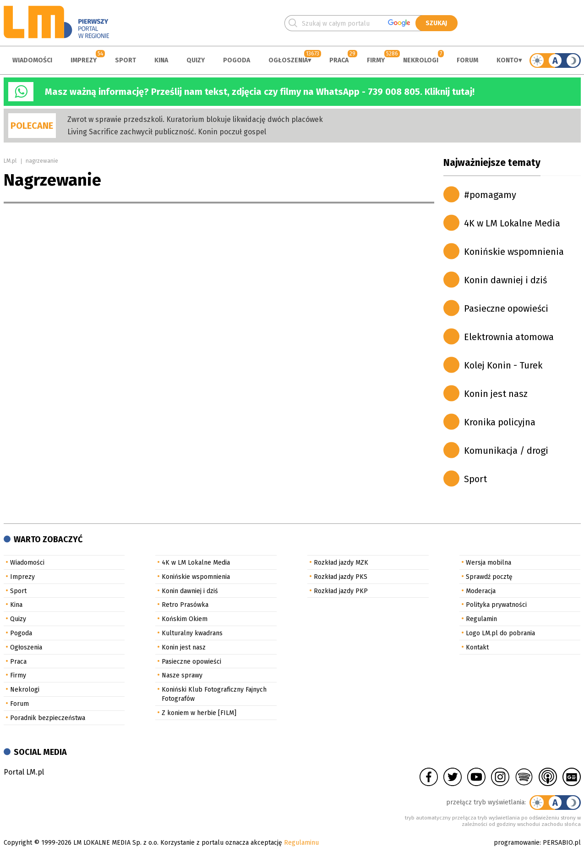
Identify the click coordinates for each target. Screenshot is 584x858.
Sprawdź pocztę (489, 577)
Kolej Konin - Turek (503, 365)
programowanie (517, 843)
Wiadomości (32, 60)
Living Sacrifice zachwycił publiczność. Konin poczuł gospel (166, 131)
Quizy (195, 60)
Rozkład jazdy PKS (340, 577)
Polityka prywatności (496, 605)
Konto (508, 60)
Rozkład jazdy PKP (341, 591)
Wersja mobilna (488, 562)
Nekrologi (420, 60)
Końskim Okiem (184, 619)
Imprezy (84, 60)
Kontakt (477, 647)
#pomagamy (490, 194)
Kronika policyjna (499, 422)
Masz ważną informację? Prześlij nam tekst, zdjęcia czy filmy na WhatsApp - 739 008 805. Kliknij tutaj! (260, 91)
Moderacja (481, 591)
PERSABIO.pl (562, 843)
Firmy (376, 60)
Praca (339, 60)
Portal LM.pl (24, 772)
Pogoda (236, 60)
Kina (161, 60)
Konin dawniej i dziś (505, 280)
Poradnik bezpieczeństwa (47, 718)
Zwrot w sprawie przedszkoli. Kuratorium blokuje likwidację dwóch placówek (195, 119)
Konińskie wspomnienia (514, 251)
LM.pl (10, 161)
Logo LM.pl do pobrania (500, 633)
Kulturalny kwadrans (192, 633)
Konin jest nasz (496, 393)
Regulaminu (301, 843)
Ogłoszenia (288, 60)
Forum (467, 60)
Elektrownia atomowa (509, 336)
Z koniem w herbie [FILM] (199, 713)
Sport (125, 60)
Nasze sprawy (182, 675)
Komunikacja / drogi (506, 450)
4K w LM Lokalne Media (512, 223)
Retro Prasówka (185, 605)
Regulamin (481, 619)
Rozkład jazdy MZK (341, 562)
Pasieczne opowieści (506, 308)
